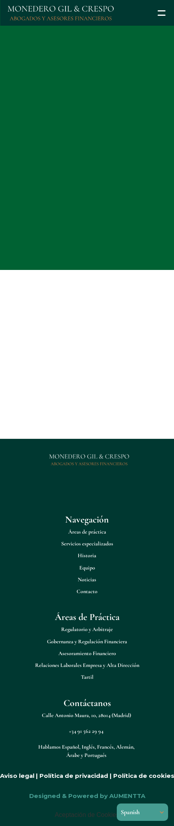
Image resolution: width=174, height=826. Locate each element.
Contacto (87, 591)
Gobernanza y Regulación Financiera (87, 641)
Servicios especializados (87, 543)
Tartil (87, 677)
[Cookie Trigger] (87, 815)
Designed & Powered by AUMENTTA (87, 796)
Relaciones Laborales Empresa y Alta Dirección (87, 665)
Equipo (87, 567)
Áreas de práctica (87, 531)
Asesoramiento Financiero (87, 653)
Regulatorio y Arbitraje (87, 629)
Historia (87, 555)
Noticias (87, 579)
